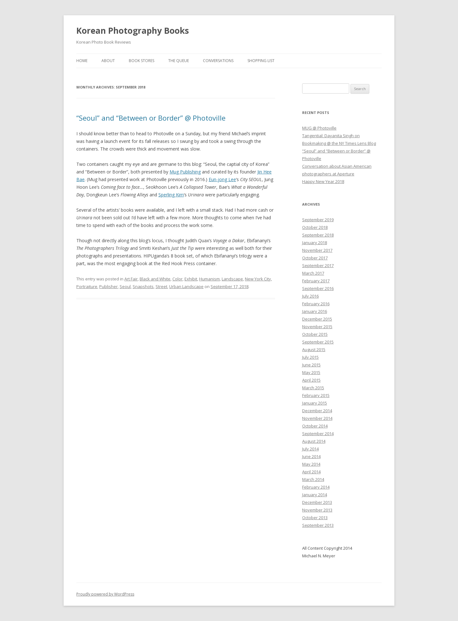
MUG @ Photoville (319, 128)
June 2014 (311, 456)
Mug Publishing (185, 172)
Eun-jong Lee (222, 179)
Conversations (218, 60)
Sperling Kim (171, 195)
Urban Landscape (186, 286)
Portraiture (86, 286)
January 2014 (314, 495)
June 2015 (311, 365)
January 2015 (314, 403)
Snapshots (143, 286)
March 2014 (313, 479)
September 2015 (318, 342)
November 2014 (317, 418)
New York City (258, 279)
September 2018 (318, 235)
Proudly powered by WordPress (105, 594)
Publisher (108, 286)
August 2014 (313, 441)
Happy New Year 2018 (323, 181)
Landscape (232, 279)
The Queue (178, 60)
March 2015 (313, 388)
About (108, 60)
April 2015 (311, 380)
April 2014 (311, 472)
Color (177, 279)
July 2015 (310, 357)
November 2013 (317, 510)
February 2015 (316, 395)
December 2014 (317, 410)
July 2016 (310, 296)
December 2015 (317, 319)
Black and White (155, 279)
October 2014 (315, 426)
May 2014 (311, 464)
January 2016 (314, 311)
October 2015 (315, 334)
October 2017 (315, 258)
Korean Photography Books (132, 30)
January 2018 (314, 242)
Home (81, 60)
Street (161, 286)
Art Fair (131, 279)
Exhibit (190, 279)
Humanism (209, 279)
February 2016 (316, 304)
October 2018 (315, 227)
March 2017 (313, 273)
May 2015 (311, 372)
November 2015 (317, 326)
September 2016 (318, 288)
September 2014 (318, 433)
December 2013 (317, 502)
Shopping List (260, 60)
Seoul (125, 286)
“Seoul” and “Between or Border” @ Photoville (151, 118)
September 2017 (318, 265)
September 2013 (318, 525)
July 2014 (310, 449)
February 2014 (316, 487)
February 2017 (316, 281)
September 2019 (318, 219)
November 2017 (317, 250)
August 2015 (313, 349)
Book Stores (141, 60)
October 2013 (315, 517)
